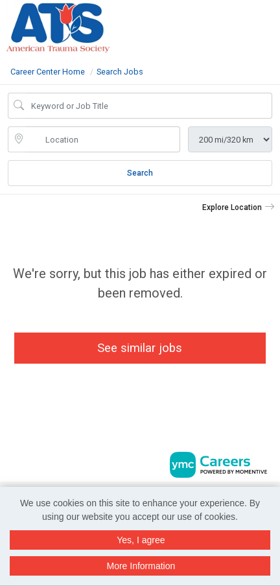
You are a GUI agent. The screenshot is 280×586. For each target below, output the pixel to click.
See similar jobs (139, 348)
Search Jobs (120, 71)
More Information (140, 566)
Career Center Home (47, 71)
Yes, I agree (141, 540)
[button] (276, 25)
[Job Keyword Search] (149, 106)
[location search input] (103, 139)
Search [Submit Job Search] (140, 173)
